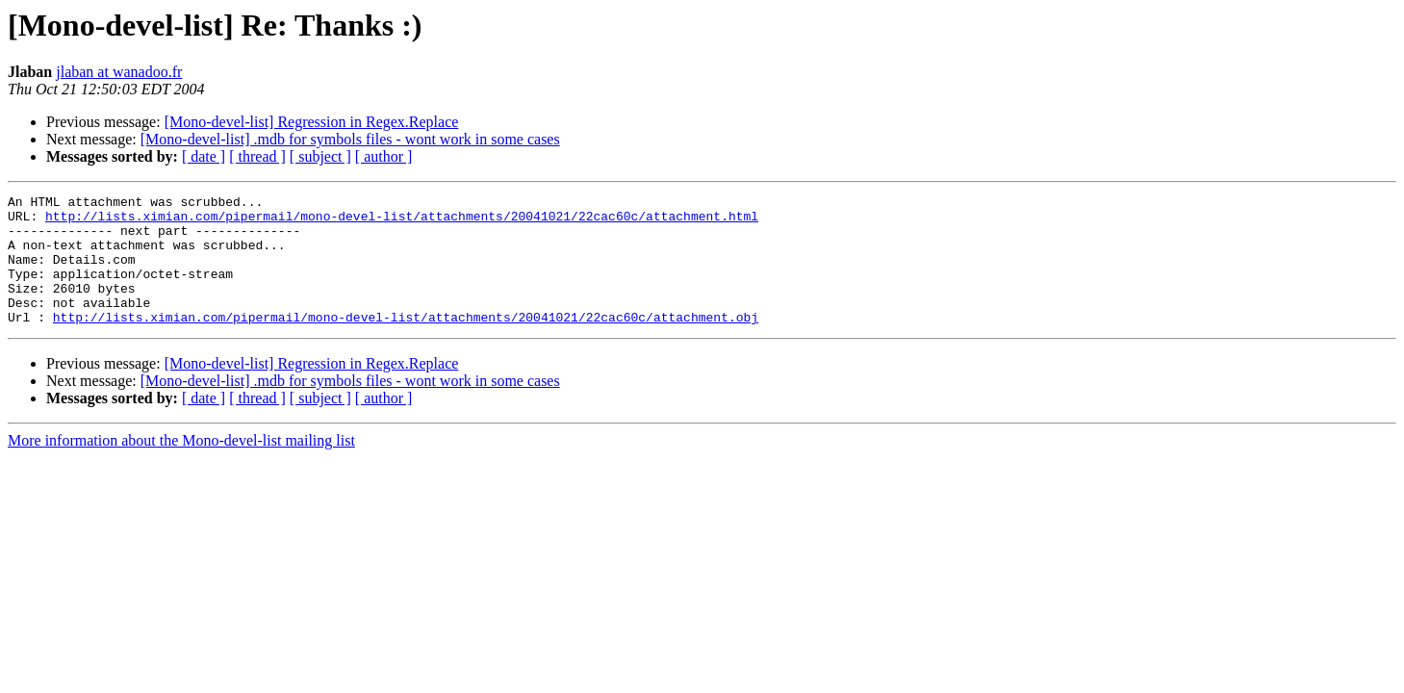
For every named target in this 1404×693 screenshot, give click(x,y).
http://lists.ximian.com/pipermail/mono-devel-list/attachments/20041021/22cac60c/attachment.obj (405, 342)
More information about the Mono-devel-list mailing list (181, 466)
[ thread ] (257, 156)
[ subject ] (320, 156)
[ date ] (203, 156)
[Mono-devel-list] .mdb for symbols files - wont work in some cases (350, 139)
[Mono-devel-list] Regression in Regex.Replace (312, 122)
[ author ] (384, 156)
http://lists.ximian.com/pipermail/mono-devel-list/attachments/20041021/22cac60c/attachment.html (401, 221)
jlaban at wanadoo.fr (119, 72)
